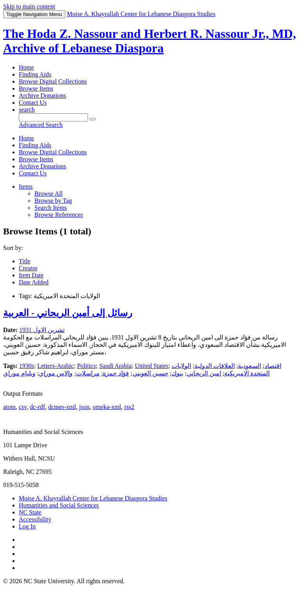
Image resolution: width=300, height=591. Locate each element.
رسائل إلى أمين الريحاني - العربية (67, 313)
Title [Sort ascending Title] (24, 261)
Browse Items (36, 88)
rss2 (129, 407)
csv (23, 407)
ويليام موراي (19, 373)
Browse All (48, 193)
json (84, 407)
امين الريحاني (204, 373)
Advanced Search (40, 124)
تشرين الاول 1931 (41, 330)
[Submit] (92, 119)
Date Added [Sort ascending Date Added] (33, 282)
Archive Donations (42, 95)
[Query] (53, 117)
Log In (27, 526)
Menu (34, 14)
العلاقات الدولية (215, 365)
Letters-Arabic (55, 365)
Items (26, 186)
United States (151, 365)
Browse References (58, 214)
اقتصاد (272, 365)
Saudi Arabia (115, 365)
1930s (26, 365)
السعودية (249, 365)
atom (9, 407)
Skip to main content (29, 6)
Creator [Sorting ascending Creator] (28, 268)
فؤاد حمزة (116, 373)
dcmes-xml (62, 407)
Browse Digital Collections (53, 81)
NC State (30, 512)
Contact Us (33, 102)
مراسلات (88, 373)
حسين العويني (150, 373)
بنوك (177, 373)
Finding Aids (35, 74)
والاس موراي (56, 373)
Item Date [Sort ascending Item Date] (31, 275)
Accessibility (35, 519)
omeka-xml (107, 407)
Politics (86, 365)
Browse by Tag (53, 200)
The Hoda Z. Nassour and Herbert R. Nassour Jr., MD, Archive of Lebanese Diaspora (149, 41)
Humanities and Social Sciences (59, 505)
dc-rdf (37, 407)
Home (26, 67)
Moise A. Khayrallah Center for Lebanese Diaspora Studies (93, 498)
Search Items (50, 207)
